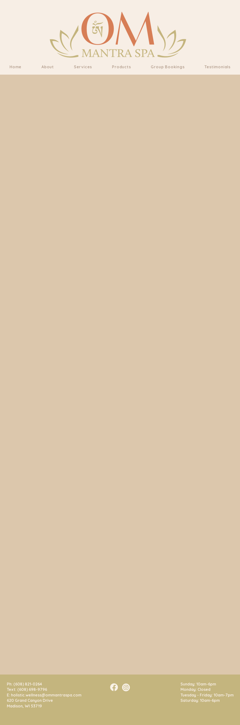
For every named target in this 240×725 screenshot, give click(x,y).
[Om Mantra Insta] (126, 687)
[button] (47, 67)
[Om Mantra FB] (114, 687)
